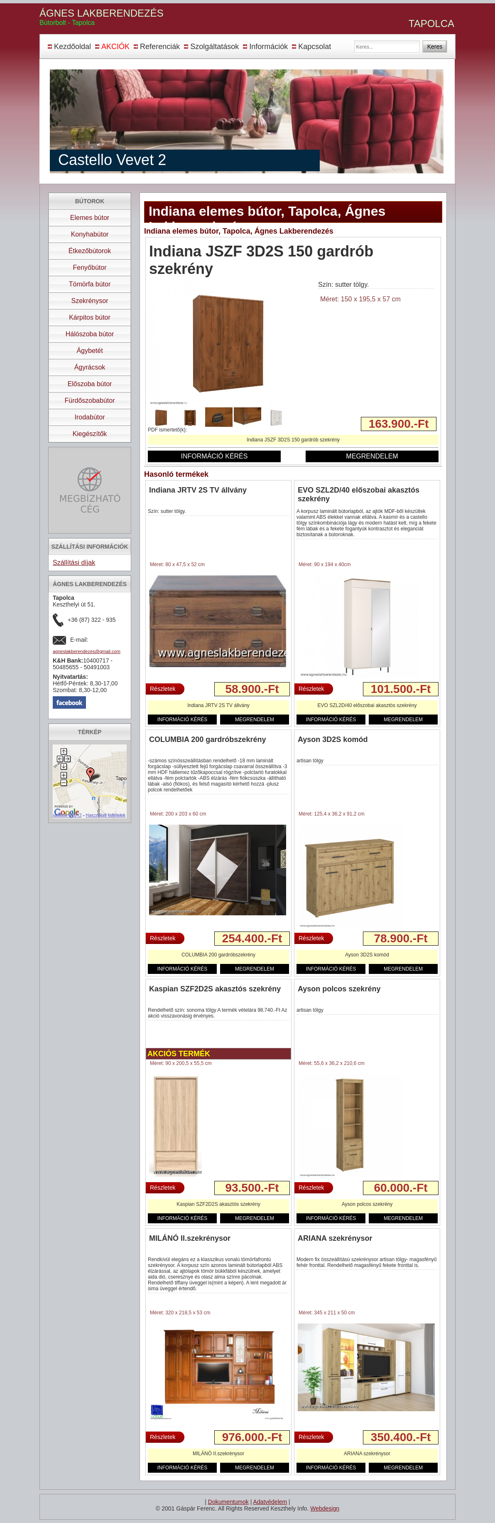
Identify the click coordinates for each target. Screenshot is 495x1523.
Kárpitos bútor (89, 317)
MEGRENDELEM (372, 456)
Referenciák (160, 46)
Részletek (162, 688)
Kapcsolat (314, 46)
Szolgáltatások (214, 46)
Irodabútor (90, 417)
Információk (268, 46)
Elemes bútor (89, 217)
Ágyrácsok (89, 367)
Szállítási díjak (74, 562)
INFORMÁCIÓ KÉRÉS (214, 456)
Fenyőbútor (90, 267)
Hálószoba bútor (90, 334)
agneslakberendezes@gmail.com (86, 651)
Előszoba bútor (90, 383)
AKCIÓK (115, 46)
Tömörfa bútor (89, 284)
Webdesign (324, 1508)
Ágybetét (89, 350)
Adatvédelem (270, 1501)
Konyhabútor (90, 234)
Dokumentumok (228, 1501)
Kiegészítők (90, 433)
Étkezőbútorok (90, 250)
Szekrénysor (89, 300)
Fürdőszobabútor (90, 400)
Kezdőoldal (72, 46)
